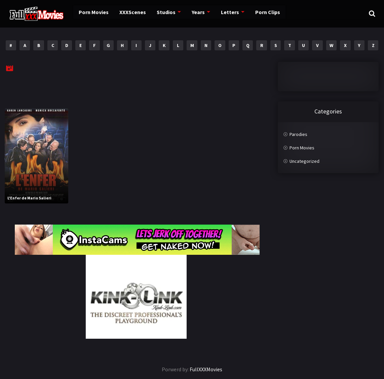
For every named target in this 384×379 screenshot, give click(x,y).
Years (188, 13)
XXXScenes (123, 13)
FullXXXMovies (206, 369)
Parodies (298, 134)
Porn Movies (85, 13)
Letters (218, 13)
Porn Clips (255, 13)
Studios (156, 13)
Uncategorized (304, 161)
